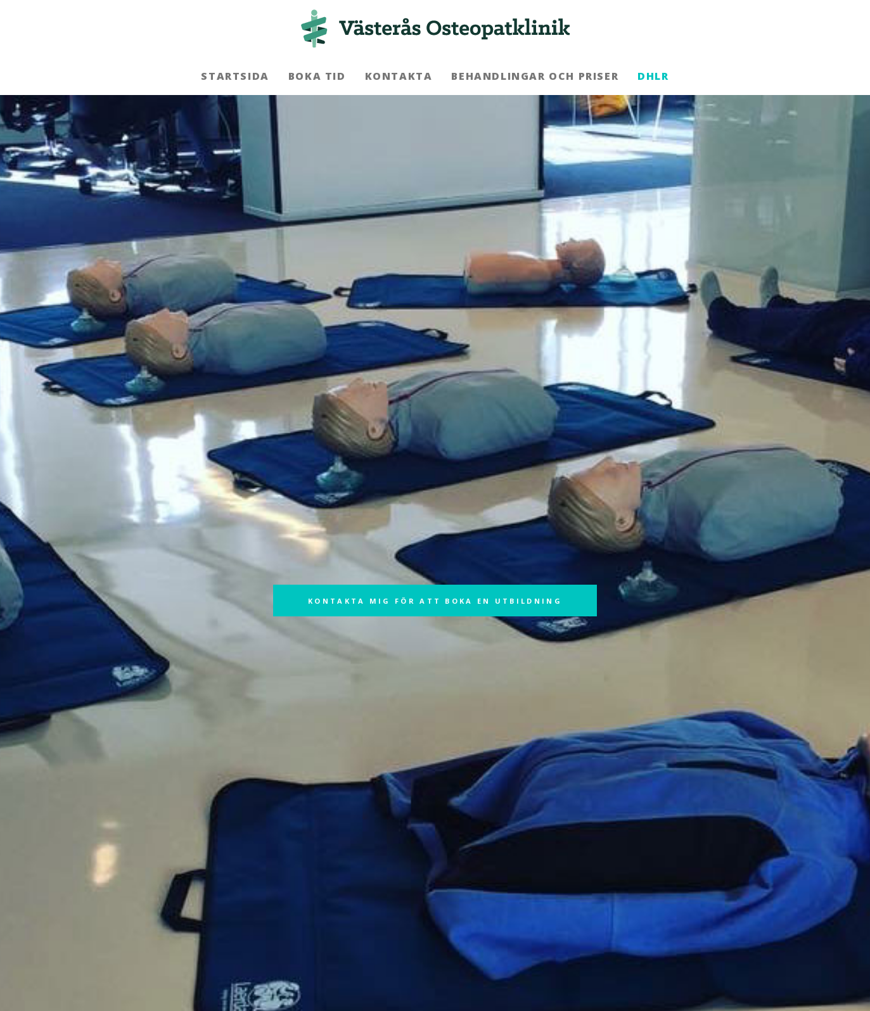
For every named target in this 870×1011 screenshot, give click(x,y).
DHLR (652, 76)
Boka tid (317, 76)
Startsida (235, 76)
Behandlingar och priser (534, 76)
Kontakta (399, 76)
